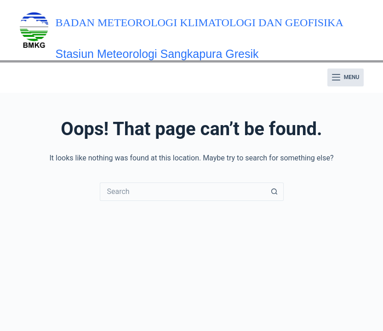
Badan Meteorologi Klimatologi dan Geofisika (199, 23)
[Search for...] (182, 192)
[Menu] (345, 77)
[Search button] (274, 192)
